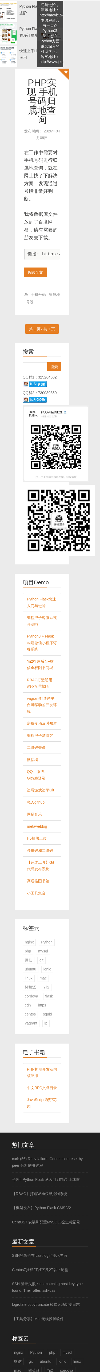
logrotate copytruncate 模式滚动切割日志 (46, 1304)
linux (29, 978)
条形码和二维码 (40, 850)
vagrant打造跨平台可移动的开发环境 (42, 705)
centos (30, 1014)
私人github (36, 802)
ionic (47, 969)
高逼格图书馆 (38, 881)
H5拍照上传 (37, 838)
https (42, 1005)
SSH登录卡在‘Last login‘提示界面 (39, 1255)
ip (46, 1023)
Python (47, 942)
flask (49, 996)
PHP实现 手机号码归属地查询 (42, 101)
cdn (28, 1005)
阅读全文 (35, 272)
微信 (28, 960)
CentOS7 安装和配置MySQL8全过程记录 (46, 1222)
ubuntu (30, 969)
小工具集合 (36, 893)
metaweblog (37, 826)
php (28, 951)
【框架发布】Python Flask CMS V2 (41, 1208)
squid (47, 1014)
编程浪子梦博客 (40, 735)
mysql (43, 951)
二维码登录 (36, 747)
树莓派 (30, 987)
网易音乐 (34, 814)
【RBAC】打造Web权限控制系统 (39, 1194)
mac (43, 978)
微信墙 (32, 760)
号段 (29, 302)
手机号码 (38, 294)
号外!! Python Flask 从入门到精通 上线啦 (46, 1179)
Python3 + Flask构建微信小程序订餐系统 (42, 642)
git (41, 960)
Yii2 (46, 987)
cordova (31, 996)
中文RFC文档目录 (42, 1088)
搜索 (54, 367)
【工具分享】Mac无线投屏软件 (38, 1319)
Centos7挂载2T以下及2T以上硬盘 (40, 1270)
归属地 (54, 294)
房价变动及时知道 (42, 723)
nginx (29, 942)
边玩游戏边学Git (40, 790)
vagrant (31, 1023)
